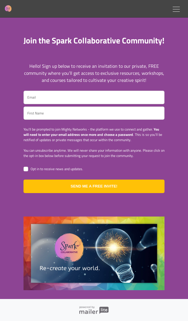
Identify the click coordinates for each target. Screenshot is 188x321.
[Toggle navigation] (176, 8)
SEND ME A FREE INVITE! (93, 186)
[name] (94, 113)
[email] (94, 97)
